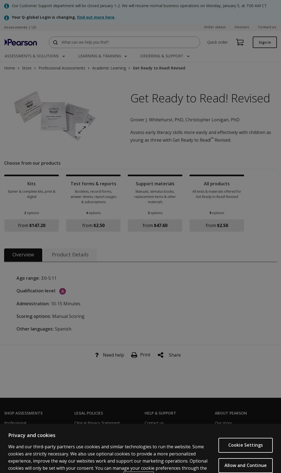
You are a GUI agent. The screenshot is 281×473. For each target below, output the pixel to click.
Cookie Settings (245, 458)
